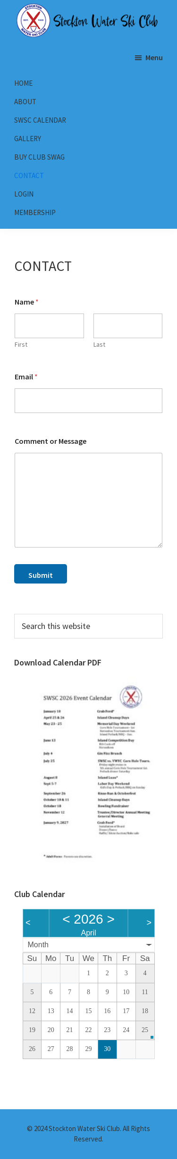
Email (26, 376)
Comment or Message (50, 441)
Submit (40, 575)
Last (99, 345)
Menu (154, 57)
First (21, 345)
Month (38, 945)
